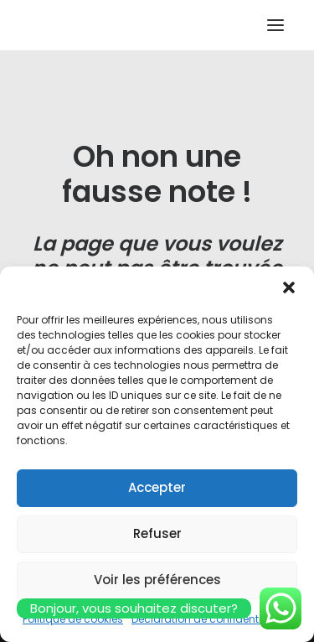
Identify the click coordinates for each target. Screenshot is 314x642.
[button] (289, 287)
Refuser (157, 533)
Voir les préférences (157, 579)
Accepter (157, 487)
